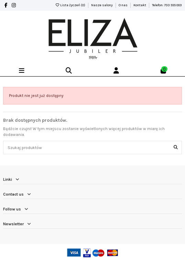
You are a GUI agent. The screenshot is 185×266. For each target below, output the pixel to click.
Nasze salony (102, 5)
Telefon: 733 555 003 (167, 5)
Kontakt (140, 5)
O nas (123, 5)
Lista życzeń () (70, 5)
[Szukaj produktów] (176, 147)
